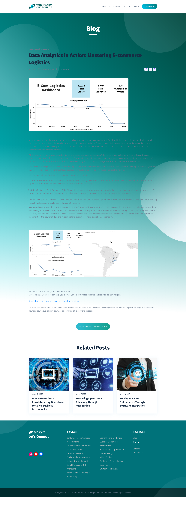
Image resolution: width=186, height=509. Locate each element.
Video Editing (106, 457)
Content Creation (75, 453)
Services (104, 6)
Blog (136, 6)
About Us (117, 6)
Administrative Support (77, 461)
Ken (32, 69)
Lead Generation (74, 449)
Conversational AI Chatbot (79, 445)
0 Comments (63, 69)
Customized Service (109, 468)
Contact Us (138, 452)
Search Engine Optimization (112, 449)
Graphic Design (106, 453)
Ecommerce (105, 464)
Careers (127, 6)
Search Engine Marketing (111, 437)
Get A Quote (149, 6)
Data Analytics (35, 49)
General (45, 49)
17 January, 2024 (46, 69)
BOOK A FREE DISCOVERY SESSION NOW (93, 326)
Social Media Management (78, 457)
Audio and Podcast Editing (111, 461)
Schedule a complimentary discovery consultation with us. (55, 301)
